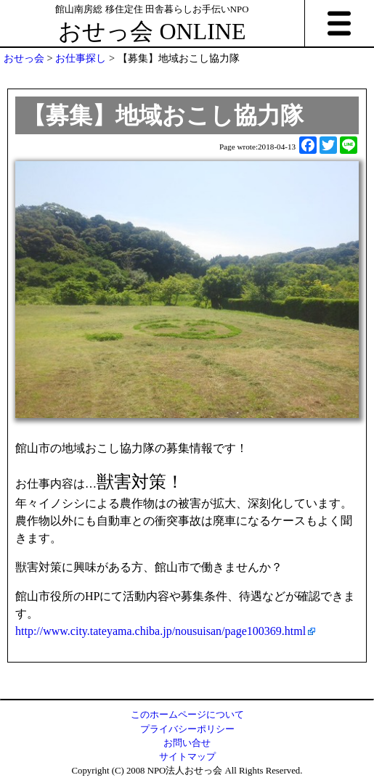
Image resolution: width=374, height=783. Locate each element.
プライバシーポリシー (187, 729)
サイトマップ (187, 757)
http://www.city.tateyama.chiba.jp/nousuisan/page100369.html (160, 631)
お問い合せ (187, 743)
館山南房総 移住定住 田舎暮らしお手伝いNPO (151, 9)
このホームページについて (187, 715)
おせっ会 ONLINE (151, 31)
